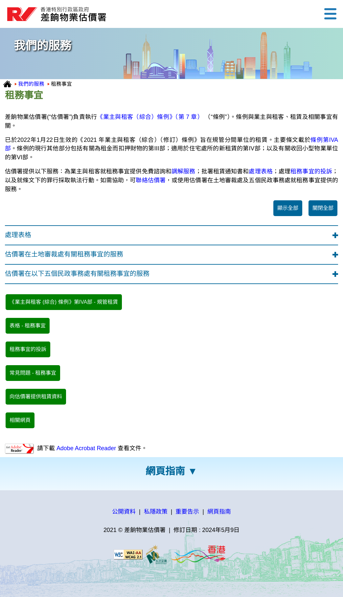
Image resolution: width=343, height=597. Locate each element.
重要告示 (187, 511)
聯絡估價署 (151, 180)
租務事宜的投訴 (311, 171)
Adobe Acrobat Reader (85, 448)
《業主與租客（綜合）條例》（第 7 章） (150, 117)
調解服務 (183, 171)
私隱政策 (156, 511)
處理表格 (260, 171)
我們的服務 (31, 84)
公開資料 (124, 511)
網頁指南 (165, 471)
